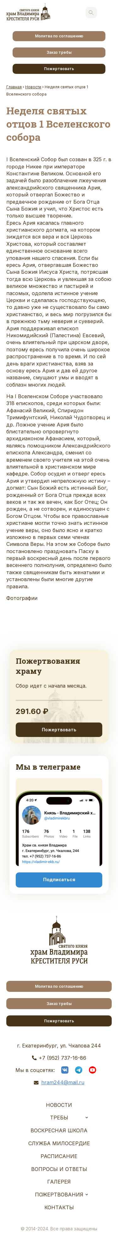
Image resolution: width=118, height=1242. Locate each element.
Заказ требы (59, 52)
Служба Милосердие (59, 1143)
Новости (59, 1105)
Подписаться (59, 879)
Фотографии (21, 598)
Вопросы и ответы (59, 1169)
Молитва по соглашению (59, 36)
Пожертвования (59, 1194)
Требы (59, 1117)
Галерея (59, 1182)
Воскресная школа (59, 1130)
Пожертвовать (59, 68)
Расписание (59, 1156)
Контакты (59, 1207)
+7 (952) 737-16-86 (62, 1058)
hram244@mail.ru (62, 1082)
